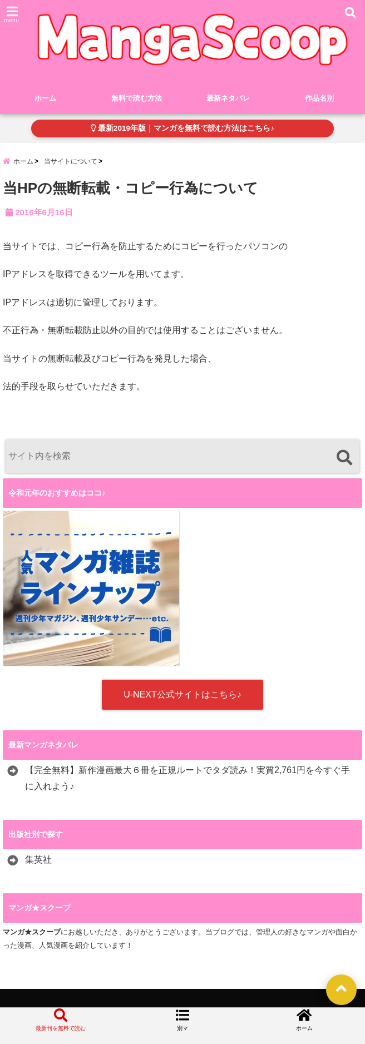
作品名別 (319, 98)
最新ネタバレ (228, 98)
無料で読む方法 (136, 98)
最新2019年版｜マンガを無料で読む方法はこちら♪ (182, 128)
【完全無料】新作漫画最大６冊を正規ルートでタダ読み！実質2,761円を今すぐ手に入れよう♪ (187, 778)
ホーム (45, 98)
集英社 (38, 860)
